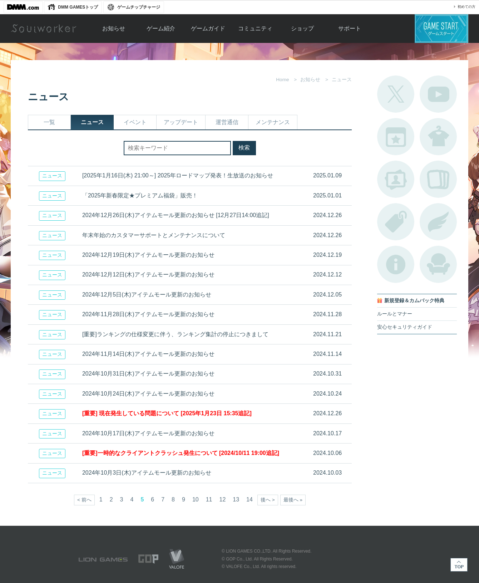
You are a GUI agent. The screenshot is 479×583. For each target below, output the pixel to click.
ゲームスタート (441, 28)
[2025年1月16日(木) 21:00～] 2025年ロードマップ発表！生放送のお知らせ (177, 175)
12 (222, 499)
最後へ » (292, 500)
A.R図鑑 (438, 179)
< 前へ (84, 500)
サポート (349, 28)
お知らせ (113, 28)
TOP (459, 565)
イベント (135, 122)
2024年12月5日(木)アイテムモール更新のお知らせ (146, 295)
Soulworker (43, 28)
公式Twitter (395, 94)
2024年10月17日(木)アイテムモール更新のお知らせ (148, 433)
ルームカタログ (438, 264)
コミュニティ (255, 28)
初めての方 (466, 7)
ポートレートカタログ (395, 179)
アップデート (181, 122)
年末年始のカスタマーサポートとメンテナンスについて (153, 235)
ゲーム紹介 (161, 28)
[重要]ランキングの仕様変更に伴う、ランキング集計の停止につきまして (175, 334)
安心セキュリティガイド (404, 327)
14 (249, 499)
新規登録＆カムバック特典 (414, 300)
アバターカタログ (438, 136)
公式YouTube (438, 94)
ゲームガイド (208, 28)
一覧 (49, 122)
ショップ (302, 28)
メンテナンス (273, 122)
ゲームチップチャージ (138, 7)
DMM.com (23, 7)
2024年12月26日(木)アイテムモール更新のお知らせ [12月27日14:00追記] (175, 215)
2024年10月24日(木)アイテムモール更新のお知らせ (148, 394)
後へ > (268, 500)
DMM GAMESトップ (78, 7)
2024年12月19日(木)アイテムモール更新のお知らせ (148, 255)
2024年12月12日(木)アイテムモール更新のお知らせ (148, 274)
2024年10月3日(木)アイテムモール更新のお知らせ (146, 473)
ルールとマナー (394, 314)
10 (195, 499)
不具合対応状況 (395, 264)
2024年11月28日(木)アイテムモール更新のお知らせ (148, 314)
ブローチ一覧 (438, 221)
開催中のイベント (395, 136)
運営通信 (227, 122)
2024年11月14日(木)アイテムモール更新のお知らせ (148, 354)
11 (209, 499)
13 (236, 499)
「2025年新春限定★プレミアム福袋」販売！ (140, 195)
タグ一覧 (395, 221)
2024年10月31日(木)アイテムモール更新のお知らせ (148, 374)
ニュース (92, 122)
